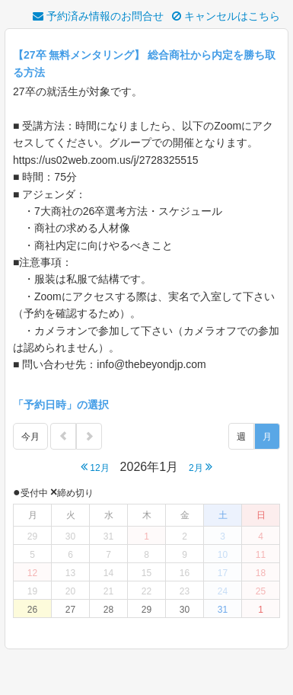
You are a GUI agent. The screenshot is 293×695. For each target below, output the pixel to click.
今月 (30, 436)
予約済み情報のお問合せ (98, 16)
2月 (200, 466)
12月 (95, 466)
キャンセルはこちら (226, 16)
